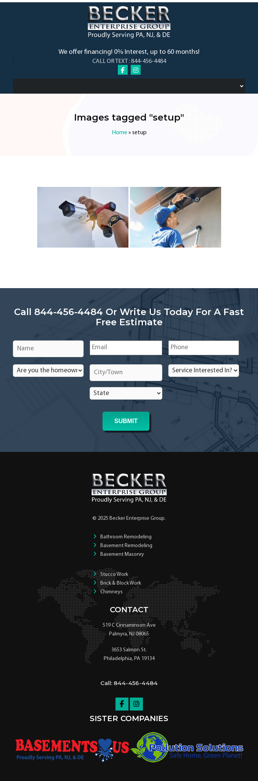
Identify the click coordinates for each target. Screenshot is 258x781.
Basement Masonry (122, 554)
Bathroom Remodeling (126, 537)
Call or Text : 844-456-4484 (129, 61)
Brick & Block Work (120, 583)
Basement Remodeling (126, 546)
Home (119, 133)
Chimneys (111, 592)
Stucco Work (114, 574)
